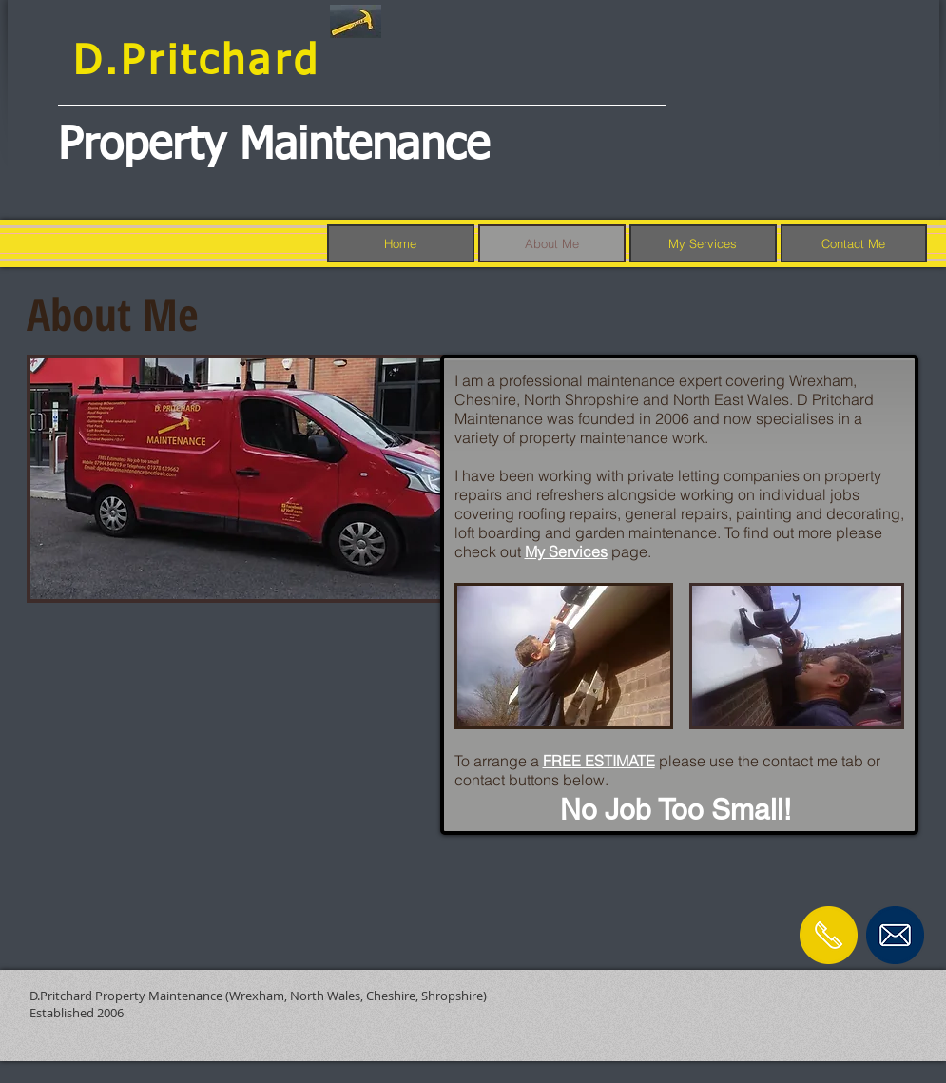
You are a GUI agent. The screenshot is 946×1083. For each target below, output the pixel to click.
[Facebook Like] (869, 990)
